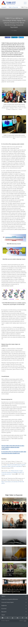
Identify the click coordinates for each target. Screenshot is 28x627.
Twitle (22, 37)
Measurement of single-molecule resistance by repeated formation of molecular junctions (12, 472)
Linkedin (15, 37)
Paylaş (8, 37)
